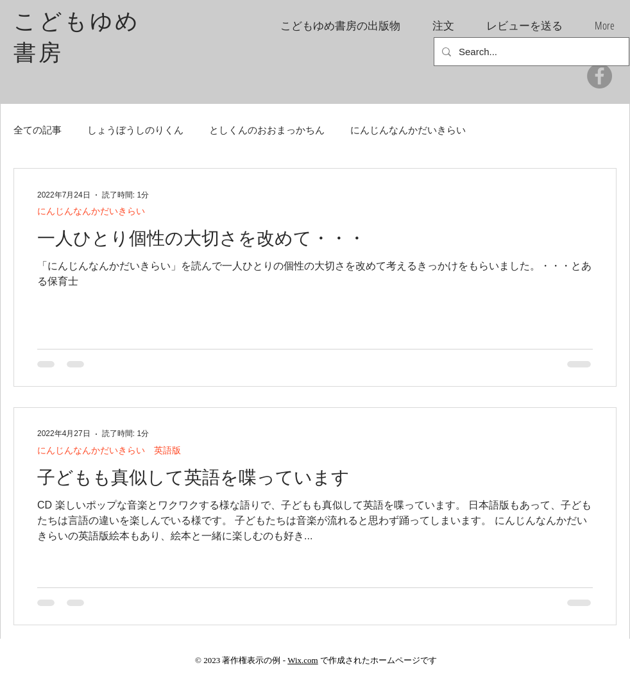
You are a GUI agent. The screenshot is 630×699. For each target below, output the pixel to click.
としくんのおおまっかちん (267, 129)
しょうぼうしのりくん (135, 129)
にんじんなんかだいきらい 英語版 (109, 450)
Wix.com (302, 660)
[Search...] (530, 51)
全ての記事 (37, 129)
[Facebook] (599, 75)
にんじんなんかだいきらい (408, 129)
